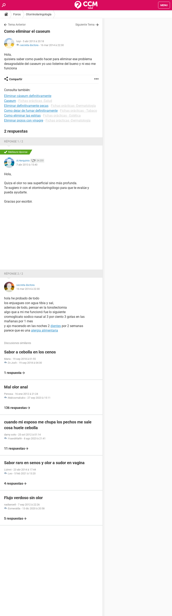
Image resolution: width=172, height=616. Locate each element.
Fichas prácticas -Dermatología (73, 106)
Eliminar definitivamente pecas (26, 106)
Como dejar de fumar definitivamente (31, 111)
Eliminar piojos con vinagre (23, 120)
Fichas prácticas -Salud (35, 101)
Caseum (10, 101)
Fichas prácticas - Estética (62, 115)
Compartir (15, 79)
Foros (17, 14)
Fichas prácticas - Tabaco (78, 111)
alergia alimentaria (44, 330)
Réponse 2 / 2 (13, 273)
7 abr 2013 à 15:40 (26, 164)
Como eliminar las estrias (22, 115)
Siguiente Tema (85, 24)
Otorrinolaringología (38, 14)
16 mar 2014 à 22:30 (52, 45)
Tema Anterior (17, 24)
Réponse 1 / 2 (13, 141)
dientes (55, 326)
